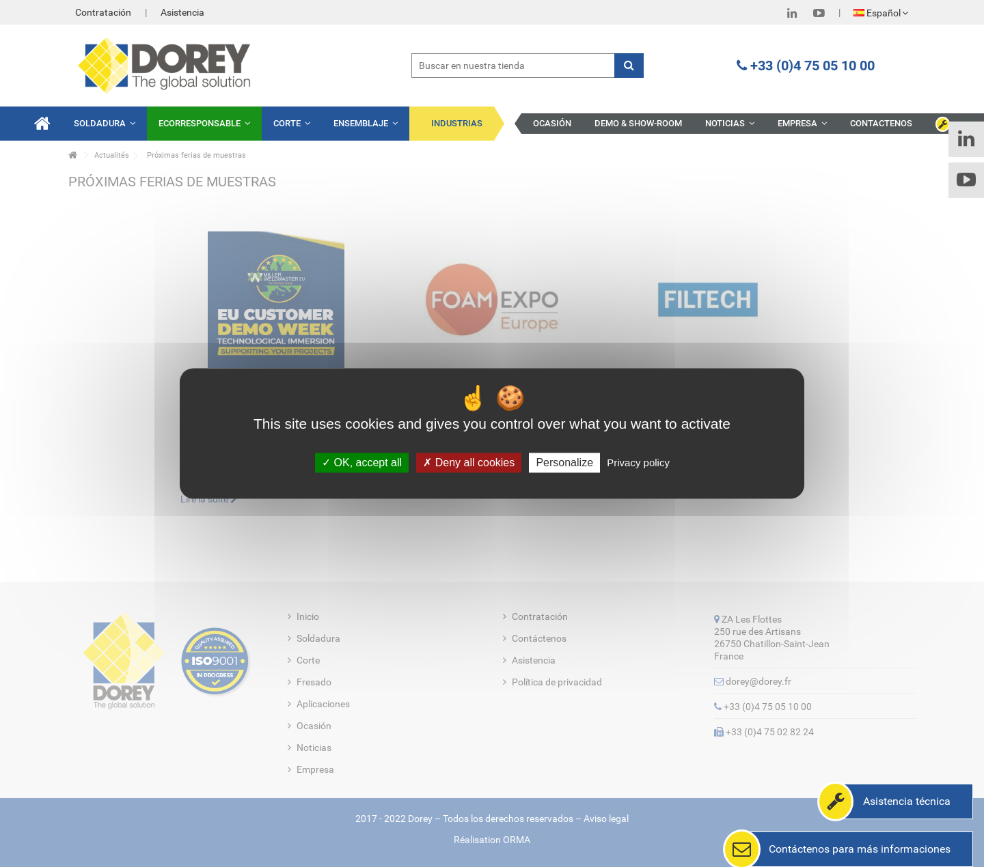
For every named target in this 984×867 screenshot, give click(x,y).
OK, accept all (362, 462)
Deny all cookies (469, 462)
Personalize (564, 462)
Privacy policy (638, 462)
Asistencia (182, 12)
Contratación (103, 12)
